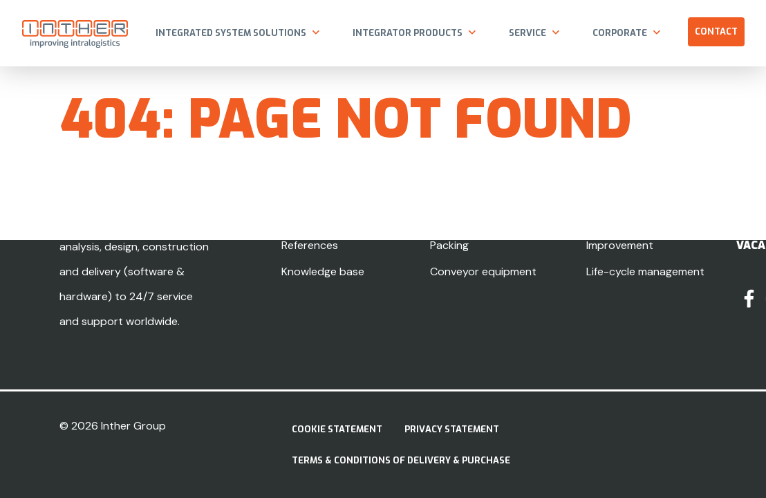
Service (527, 33)
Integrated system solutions (231, 33)
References (309, 245)
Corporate (619, 33)
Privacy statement (451, 429)
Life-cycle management (645, 271)
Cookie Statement (337, 429)
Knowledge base (322, 271)
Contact (716, 31)
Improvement (619, 245)
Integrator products (408, 33)
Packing (449, 245)
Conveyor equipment (483, 271)
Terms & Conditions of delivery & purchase (401, 460)
